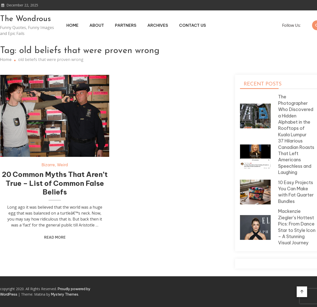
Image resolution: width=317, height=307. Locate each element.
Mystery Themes (64, 294)
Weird (62, 164)
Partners (125, 25)
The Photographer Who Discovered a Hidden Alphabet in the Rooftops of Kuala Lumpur (295, 115)
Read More (55, 237)
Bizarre (48, 164)
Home (72, 25)
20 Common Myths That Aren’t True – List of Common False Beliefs (55, 183)
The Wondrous (25, 19)
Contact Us (192, 25)
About (96, 25)
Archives (157, 25)
